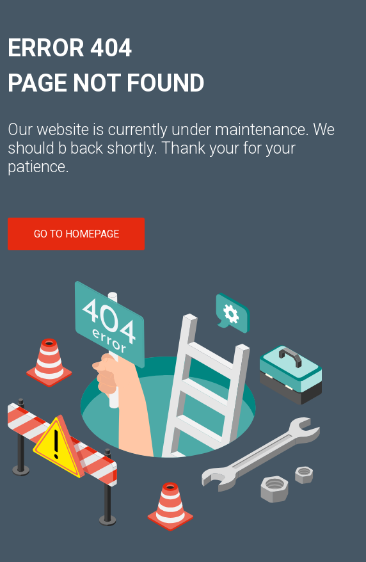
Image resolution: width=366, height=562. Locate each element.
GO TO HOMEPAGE (76, 234)
